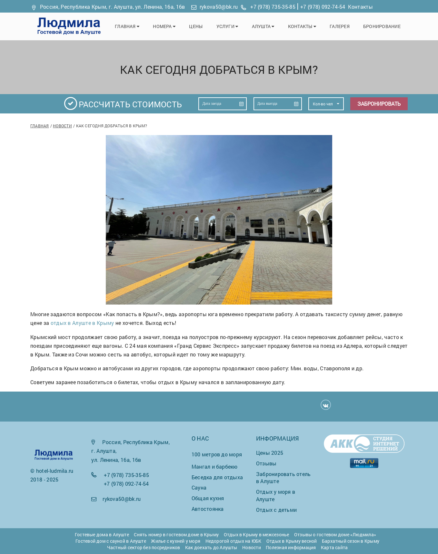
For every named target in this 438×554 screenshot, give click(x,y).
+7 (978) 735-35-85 (272, 6)
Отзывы (266, 463)
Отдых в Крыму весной (291, 541)
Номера (169, 26)
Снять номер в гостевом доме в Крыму (176, 534)
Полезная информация (291, 547)
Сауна (199, 487)
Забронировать (379, 104)
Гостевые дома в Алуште (102, 534)
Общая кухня (208, 498)
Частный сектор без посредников (143, 547)
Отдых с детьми (276, 509)
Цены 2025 (269, 452)
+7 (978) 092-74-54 (322, 6)
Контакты (360, 6)
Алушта (266, 26)
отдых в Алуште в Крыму (82, 322)
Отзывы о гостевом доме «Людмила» (335, 534)
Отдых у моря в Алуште (275, 496)
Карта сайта (334, 547)
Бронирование (382, 26)
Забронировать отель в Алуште (283, 478)
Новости (62, 125)
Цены (200, 26)
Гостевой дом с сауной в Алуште (110, 541)
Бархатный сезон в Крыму (350, 541)
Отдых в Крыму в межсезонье (256, 534)
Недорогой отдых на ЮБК (233, 541)
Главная (133, 26)
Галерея (341, 26)
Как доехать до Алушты (211, 547)
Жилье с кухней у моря (175, 541)
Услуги (231, 26)
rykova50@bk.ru (219, 6)
